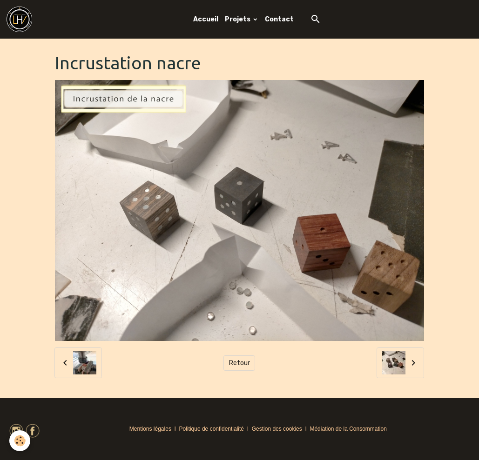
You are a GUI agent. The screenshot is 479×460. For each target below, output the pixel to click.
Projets (238, 19)
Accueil (205, 19)
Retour (239, 363)
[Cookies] (19, 440)
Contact (279, 19)
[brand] (21, 19)
